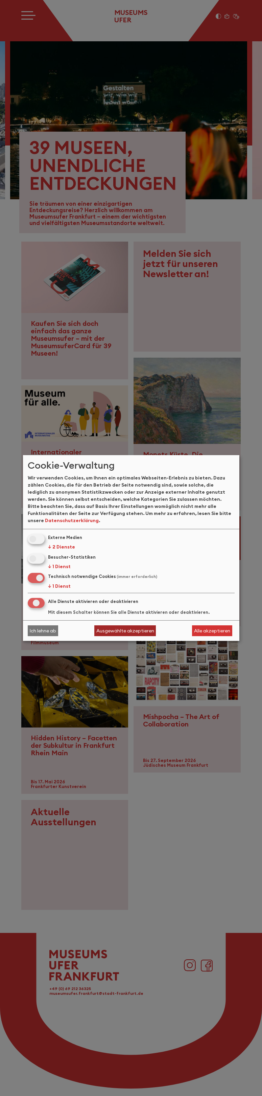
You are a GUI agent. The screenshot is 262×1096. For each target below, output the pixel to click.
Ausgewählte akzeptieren (125, 631)
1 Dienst (59, 566)
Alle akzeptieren (212, 631)
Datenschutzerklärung (72, 520)
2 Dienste (61, 546)
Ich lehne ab (42, 631)
